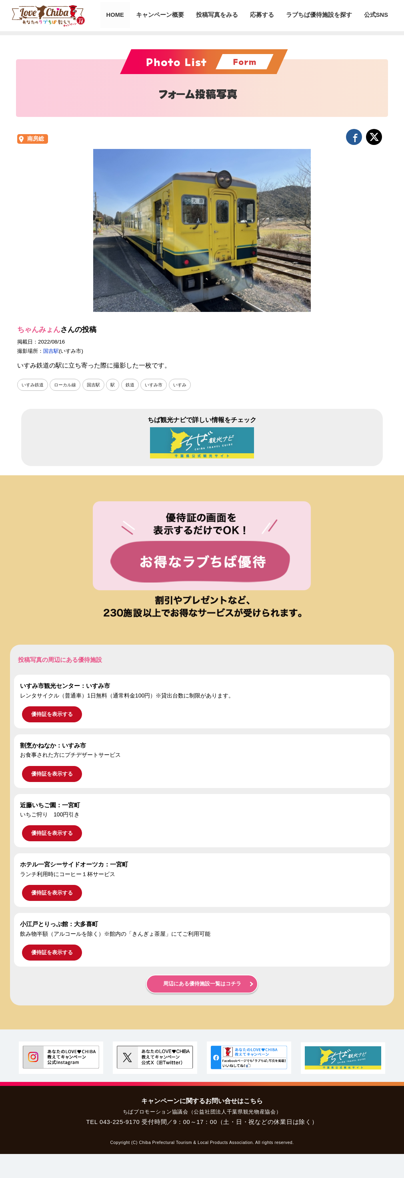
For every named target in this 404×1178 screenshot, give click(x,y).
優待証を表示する (52, 714)
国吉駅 (51, 351)
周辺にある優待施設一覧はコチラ (202, 984)
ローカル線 (68, 384)
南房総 (35, 139)
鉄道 (136, 384)
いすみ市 (160, 384)
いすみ (188, 384)
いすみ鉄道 (34, 384)
